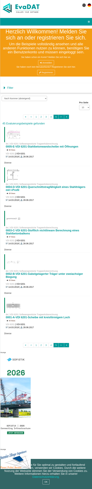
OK (46, 482)
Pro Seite (83, 102)
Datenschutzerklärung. (46, 476)
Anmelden (46, 63)
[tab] (46, 88)
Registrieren (46, 72)
